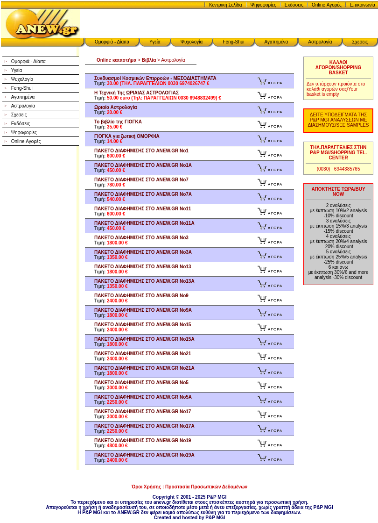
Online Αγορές (327, 4)
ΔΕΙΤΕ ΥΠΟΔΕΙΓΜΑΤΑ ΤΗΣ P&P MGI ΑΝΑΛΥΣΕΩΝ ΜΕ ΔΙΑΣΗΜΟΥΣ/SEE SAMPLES (338, 120)
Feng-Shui (233, 41)
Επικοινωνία (362, 4)
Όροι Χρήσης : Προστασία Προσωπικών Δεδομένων (189, 486)
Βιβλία (149, 60)
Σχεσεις (360, 41)
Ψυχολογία (192, 41)
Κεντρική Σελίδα (225, 4)
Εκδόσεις (294, 4)
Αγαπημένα (276, 41)
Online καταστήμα (116, 60)
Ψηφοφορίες (263, 4)
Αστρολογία (320, 41)
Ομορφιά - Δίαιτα (112, 41)
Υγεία (155, 41)
